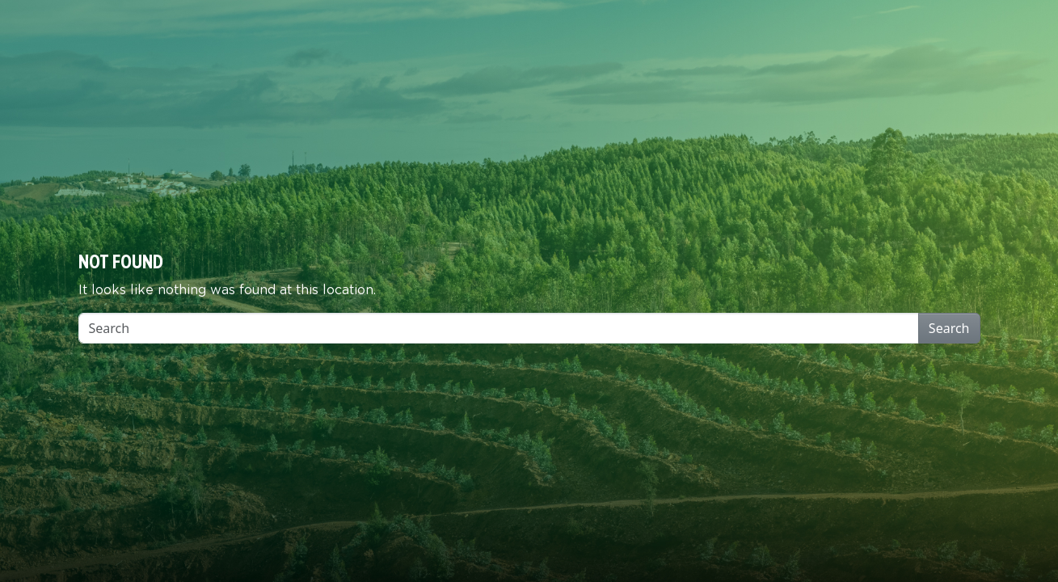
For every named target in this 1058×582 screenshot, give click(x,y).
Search (949, 328)
